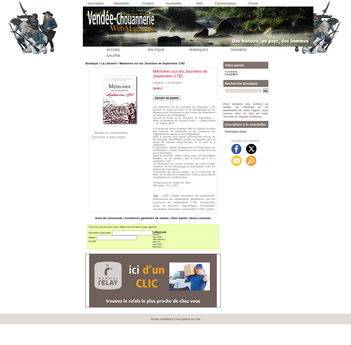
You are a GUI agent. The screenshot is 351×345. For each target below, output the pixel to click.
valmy (169, 230)
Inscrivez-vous (233, 141)
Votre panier (175, 239)
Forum (253, 3)
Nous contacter (193, 239)
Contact (148, 3)
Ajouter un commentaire (117, 132)
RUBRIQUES (198, 50)
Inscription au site (187, 339)
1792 (168, 197)
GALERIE (113, 55)
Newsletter (122, 3)
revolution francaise (172, 225)
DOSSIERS (239, 50)
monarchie (163, 215)
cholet (182, 197)
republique (163, 220)
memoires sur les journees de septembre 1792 (184, 208)
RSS (199, 3)
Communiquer (225, 3)
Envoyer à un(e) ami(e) (116, 137)
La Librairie (105, 63)
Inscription (96, 3)
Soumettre (173, 3)
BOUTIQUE (156, 50)
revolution (205, 220)
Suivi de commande (115, 239)
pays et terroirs (196, 215)
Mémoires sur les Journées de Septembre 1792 (142, 63)
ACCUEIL (113, 50)
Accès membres (162, 339)
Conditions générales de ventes (147, 239)
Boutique (91, 63)
